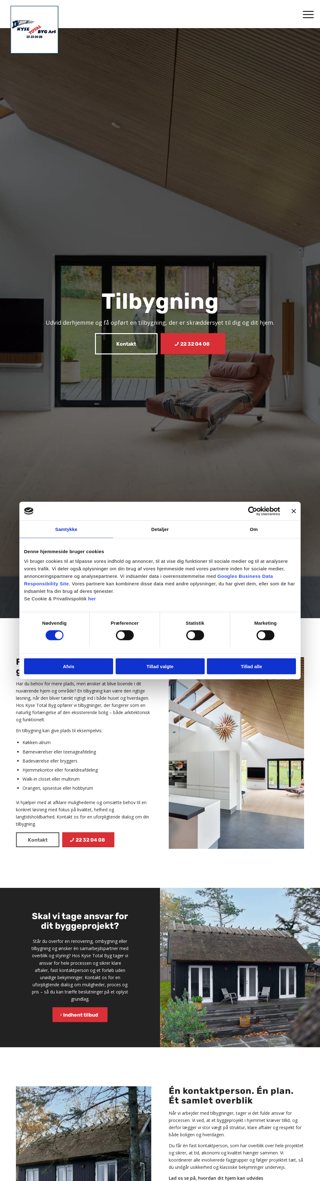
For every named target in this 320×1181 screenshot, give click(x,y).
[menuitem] (306, 14)
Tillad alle (251, 666)
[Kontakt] (126, 343)
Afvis (68, 666)
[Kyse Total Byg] (34, 30)
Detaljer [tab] (160, 529)
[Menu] (306, 14)
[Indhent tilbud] (80, 1014)
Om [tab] (254, 529)
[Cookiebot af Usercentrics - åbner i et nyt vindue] (252, 511)
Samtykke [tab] (66, 529)
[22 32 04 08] (193, 343)
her (92, 598)
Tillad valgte (160, 666)
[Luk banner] (294, 511)
